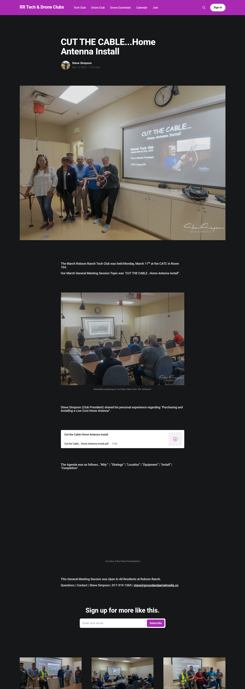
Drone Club (98, 7)
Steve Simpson (82, 63)
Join (155, 7)
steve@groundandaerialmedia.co (156, 585)
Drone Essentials (120, 7)
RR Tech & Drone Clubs (42, 7)
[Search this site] (204, 7)
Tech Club (80, 7)
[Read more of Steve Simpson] (65, 65)
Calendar (141, 7)
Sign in (218, 7)
